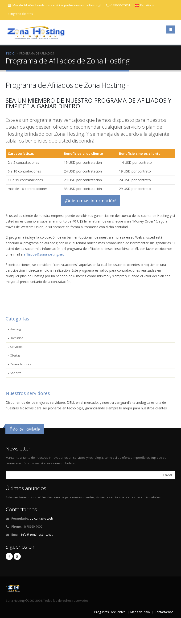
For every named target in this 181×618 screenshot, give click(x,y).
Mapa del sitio (140, 612)
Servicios (16, 347)
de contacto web (41, 519)
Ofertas (15, 355)
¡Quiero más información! (90, 200)
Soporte (15, 373)
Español (144, 5)
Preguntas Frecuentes (110, 612)
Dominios (16, 338)
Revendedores (20, 364)
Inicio (10, 53)
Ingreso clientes (20, 14)
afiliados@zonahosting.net (44, 254)
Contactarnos (164, 612)
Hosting (15, 329)
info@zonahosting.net (37, 535)
